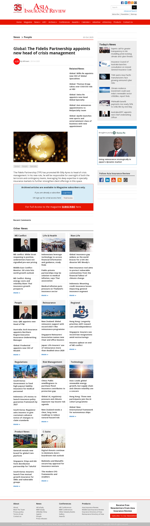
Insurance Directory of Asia (92, 512)
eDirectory (106, 22)
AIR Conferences (65, 507)
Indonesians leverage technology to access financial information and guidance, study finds (51, 259)
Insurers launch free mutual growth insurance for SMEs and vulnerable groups (23, 476)
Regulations (21, 361)
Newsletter (125, 14)
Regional (75, 302)
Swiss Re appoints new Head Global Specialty (78, 97)
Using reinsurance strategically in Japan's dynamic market (115, 160)
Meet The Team (19, 510)
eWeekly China (41, 512)
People (28, 37)
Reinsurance (49, 302)
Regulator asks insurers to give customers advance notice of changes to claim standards (24, 415)
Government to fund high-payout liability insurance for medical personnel (23, 385)
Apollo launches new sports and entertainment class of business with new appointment (80, 121)
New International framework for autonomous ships (81, 410)
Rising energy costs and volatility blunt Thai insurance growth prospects (22, 283)
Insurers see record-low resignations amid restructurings (80, 334)
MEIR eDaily (40, 510)
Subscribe (115, 14)
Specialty (33, 166)
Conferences (64, 22)
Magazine (28, 22)
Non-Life (75, 235)
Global (16, 166)
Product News (22, 431)
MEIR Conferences (65, 510)
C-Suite (47, 431)
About (15, 507)
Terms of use (18, 514)
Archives (53, 22)
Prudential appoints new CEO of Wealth (23, 348)
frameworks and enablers (49, 474)
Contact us (17, 516)
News (37, 22)
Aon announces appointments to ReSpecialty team (80, 108)
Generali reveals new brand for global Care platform (23, 453)
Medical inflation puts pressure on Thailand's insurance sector (52, 289)
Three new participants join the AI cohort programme (80, 399)
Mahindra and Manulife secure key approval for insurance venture (52, 463)
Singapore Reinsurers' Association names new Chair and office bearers (52, 337)
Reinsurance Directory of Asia (93, 514)
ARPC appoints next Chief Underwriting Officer (121, 115)
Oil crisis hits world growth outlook (23, 270)
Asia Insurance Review (90, 507)
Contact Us (128, 22)
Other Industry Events (67, 512)
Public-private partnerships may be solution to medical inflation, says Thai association (51, 275)
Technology (77, 361)
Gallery (61, 514)
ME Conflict (21, 235)
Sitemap (134, 14)
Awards (76, 22)
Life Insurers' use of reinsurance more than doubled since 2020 (52, 348)
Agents (38, 514)
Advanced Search (130, 11)
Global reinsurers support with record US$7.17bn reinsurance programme (53, 325)
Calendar (86, 22)
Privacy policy (18, 512)
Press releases (41, 518)
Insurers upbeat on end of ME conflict (80, 343)
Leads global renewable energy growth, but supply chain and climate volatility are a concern (81, 385)
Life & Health (50, 235)
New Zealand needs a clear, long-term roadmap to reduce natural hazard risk (51, 413)
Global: (20, 48)
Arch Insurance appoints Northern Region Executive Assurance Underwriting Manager (25, 334)
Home (19, 22)
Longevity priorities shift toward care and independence (80, 324)
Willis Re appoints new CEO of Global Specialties (81, 76)
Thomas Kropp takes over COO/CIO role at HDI (80, 86)
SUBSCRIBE (68, 206)
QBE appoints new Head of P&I (24, 322)
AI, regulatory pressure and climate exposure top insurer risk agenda (53, 400)
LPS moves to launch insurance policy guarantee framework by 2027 (25, 400)
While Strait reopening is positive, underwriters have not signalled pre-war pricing (25, 258)
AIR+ (44, 22)
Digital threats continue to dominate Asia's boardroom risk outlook (52, 453)
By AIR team (24, 61)
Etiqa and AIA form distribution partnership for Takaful (25, 464)
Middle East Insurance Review (93, 510)
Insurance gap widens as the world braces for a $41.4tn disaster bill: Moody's (79, 258)
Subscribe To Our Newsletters (124, 515)
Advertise (96, 22)
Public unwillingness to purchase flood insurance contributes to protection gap (53, 385)
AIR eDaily (40, 507)
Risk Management (52, 361)
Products (117, 22)
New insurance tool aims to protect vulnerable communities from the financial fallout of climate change (81, 272)
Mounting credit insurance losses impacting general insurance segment (80, 287)
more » (16, 292)
